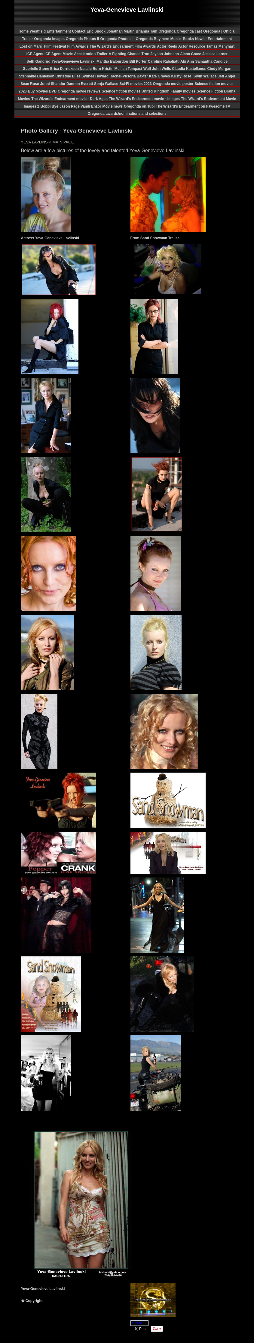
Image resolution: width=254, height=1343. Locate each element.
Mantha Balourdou (112, 61)
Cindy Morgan (219, 69)
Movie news (113, 106)
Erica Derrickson (65, 69)
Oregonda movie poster (173, 84)
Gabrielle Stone (36, 69)
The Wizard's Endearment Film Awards (123, 46)
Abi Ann (187, 61)
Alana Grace (190, 54)
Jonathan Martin (121, 31)
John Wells (162, 69)
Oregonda (167, 31)
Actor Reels (167, 46)
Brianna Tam (146, 31)
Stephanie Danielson (37, 76)
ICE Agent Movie (58, 54)
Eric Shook (96, 31)
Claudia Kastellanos (189, 69)
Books (188, 39)
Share (137, 1323)
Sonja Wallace (106, 84)
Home (24, 31)
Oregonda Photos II (82, 39)
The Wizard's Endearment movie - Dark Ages (69, 99)
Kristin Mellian (114, 69)
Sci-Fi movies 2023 (135, 84)
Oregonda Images (49, 39)
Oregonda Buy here (152, 39)
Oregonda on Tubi (139, 106)
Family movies (183, 91)
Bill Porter (137, 61)
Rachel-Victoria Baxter (129, 76)
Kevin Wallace (204, 76)
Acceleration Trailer (90, 54)
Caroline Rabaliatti (164, 61)
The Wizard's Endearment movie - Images (144, 99)
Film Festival (54, 46)
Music (176, 39)
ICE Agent (35, 54)
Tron (145, 54)
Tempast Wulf (140, 69)
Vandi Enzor (91, 106)
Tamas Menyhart (220, 46)
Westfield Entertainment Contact (57, 31)
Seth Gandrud (38, 61)
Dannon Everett (80, 84)
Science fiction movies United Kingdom (135, 91)
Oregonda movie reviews (79, 91)
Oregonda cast (189, 31)
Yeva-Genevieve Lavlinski (74, 61)
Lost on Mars (31, 46)
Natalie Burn (91, 69)
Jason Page (70, 106)
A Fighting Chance (125, 54)
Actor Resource (191, 46)
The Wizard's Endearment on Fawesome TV (193, 106)
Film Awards (77, 46)
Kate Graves (159, 76)
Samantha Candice (211, 61)
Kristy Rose (181, 76)
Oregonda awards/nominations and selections (127, 113)
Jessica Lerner (215, 54)
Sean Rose (29, 84)
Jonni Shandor (53, 84)
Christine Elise (68, 76)
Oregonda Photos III (117, 39)
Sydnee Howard (95, 76)
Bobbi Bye (49, 106)
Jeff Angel (226, 76)
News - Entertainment (213, 39)
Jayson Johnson (164, 54)
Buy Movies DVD (42, 91)
